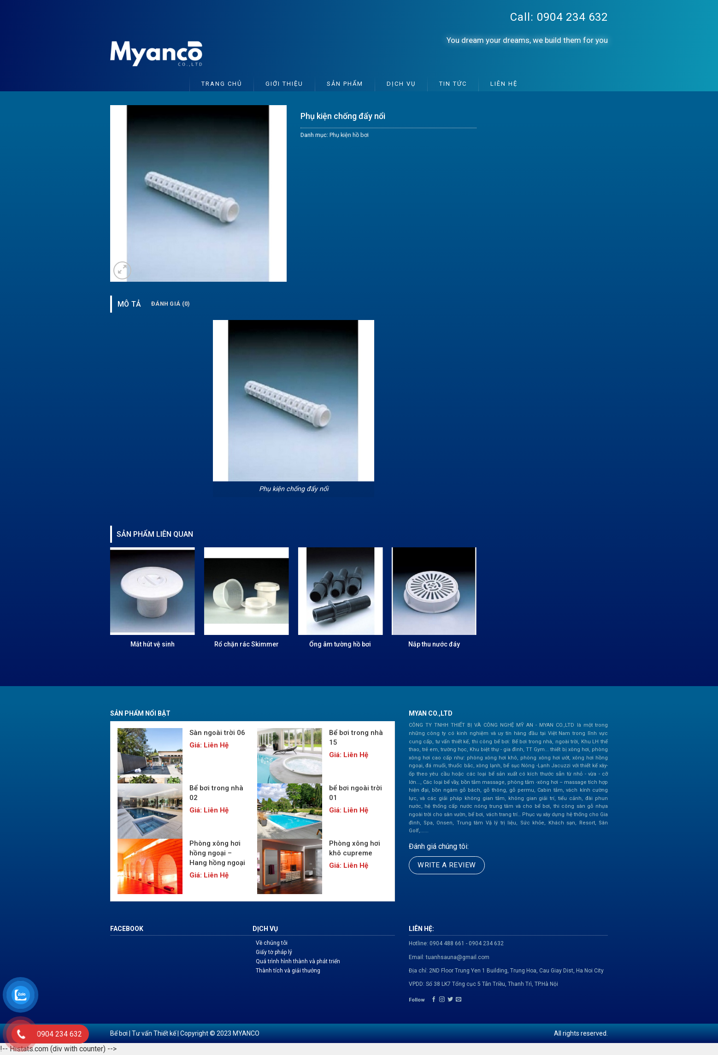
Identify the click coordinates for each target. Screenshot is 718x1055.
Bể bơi (119, 1033)
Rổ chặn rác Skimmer (246, 644)
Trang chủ (221, 83)
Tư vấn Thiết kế (154, 1033)
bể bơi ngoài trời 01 (355, 793)
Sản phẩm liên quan (155, 534)
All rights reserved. (581, 1033)
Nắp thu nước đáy (434, 644)
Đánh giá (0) (170, 303)
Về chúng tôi (272, 943)
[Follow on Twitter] (450, 999)
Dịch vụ (401, 83)
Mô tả (129, 304)
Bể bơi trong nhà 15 (356, 738)
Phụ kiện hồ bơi (349, 134)
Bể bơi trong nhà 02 (216, 793)
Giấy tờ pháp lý (274, 952)
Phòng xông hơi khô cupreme (354, 848)
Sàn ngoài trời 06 (217, 733)
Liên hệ (504, 83)
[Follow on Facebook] (433, 999)
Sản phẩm (345, 83)
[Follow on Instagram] (442, 999)
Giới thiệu (284, 83)
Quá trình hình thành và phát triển (298, 961)
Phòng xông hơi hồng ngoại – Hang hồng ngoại (217, 853)
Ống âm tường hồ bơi (340, 644)
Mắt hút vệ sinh (152, 644)
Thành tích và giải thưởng (288, 970)
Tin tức (453, 83)
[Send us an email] (458, 999)
